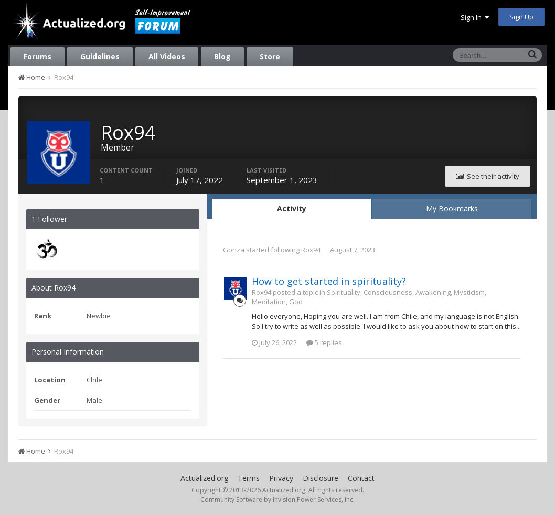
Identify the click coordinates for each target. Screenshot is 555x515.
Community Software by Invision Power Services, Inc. (277, 499)
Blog (222, 56)
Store (270, 56)
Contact (361, 478)
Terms (249, 478)
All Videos (166, 56)
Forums (37, 56)
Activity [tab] (291, 208)
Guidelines (100, 56)
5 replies (324, 342)
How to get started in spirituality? (329, 281)
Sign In (475, 17)
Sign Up (521, 17)
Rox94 (311, 249)
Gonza (233, 249)
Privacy (281, 478)
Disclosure (320, 478)
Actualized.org (204, 478)
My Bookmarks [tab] (452, 208)
